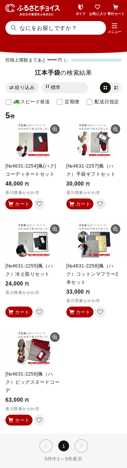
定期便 (72, 101)
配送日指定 (106, 101)
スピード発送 (32, 102)
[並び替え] (64, 87)
